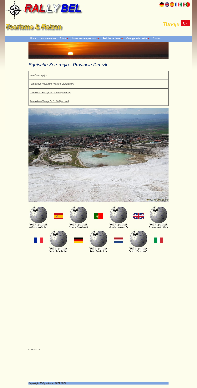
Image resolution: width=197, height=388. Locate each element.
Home (33, 38)
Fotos (64, 38)
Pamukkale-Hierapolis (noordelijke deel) (50, 92)
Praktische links (113, 38)
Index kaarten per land (85, 38)
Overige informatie (138, 38)
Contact (157, 38)
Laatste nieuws (48, 38)
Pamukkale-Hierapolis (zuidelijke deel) (49, 101)
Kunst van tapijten (39, 75)
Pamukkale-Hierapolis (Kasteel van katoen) (52, 84)
